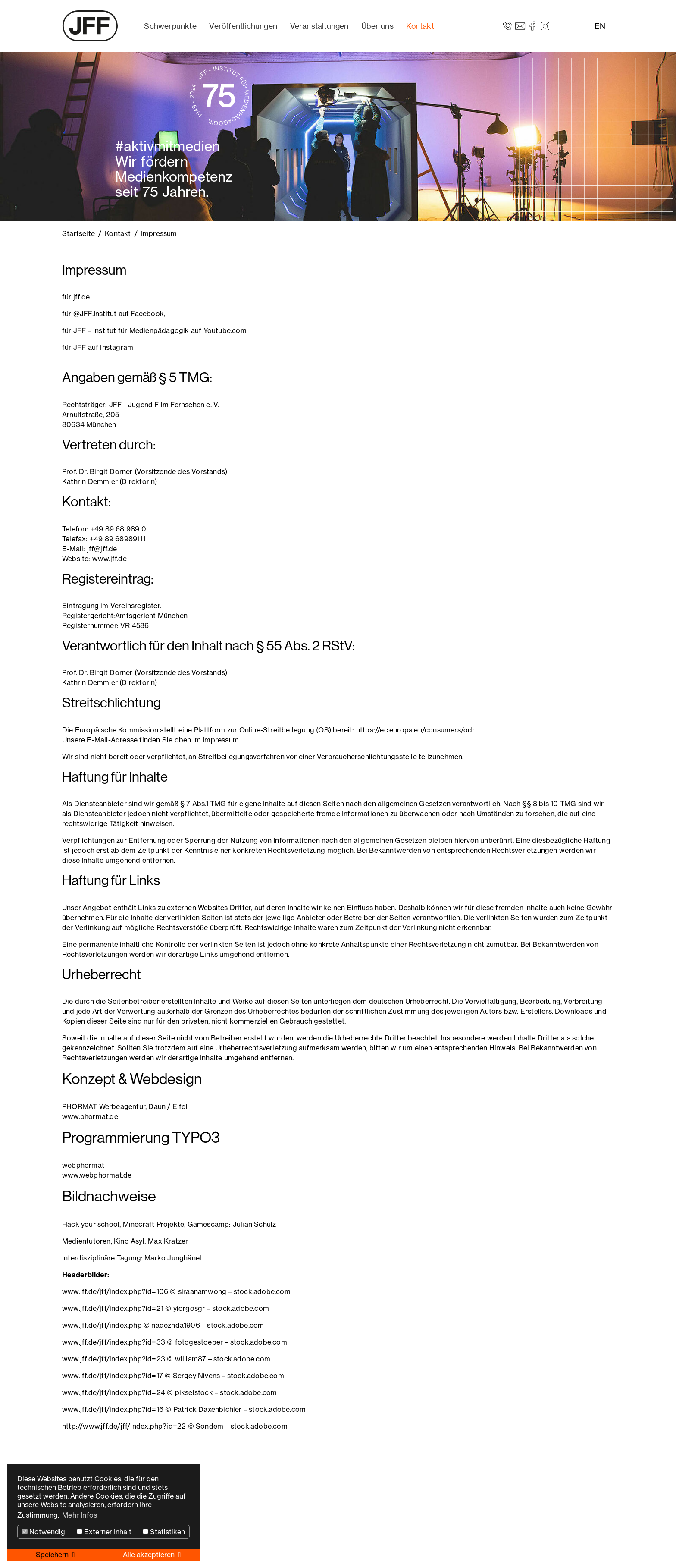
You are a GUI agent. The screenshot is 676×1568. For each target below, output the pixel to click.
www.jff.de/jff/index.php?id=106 (115, 1291)
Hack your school (90, 1224)
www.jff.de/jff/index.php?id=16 (112, 1409)
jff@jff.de (102, 548)
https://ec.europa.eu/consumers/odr (415, 730)
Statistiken (164, 1531)
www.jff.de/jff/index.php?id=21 (112, 1308)
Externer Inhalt (104, 1531)
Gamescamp (208, 1224)
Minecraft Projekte (154, 1224)
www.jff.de (109, 558)
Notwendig (43, 1531)
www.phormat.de (90, 1116)
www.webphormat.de (96, 1175)
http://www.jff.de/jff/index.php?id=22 (124, 1426)
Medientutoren (86, 1241)
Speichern (53, 1554)
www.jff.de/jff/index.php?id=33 (113, 1342)
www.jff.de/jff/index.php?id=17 (112, 1375)
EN (600, 26)
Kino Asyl (129, 1241)
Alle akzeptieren (149, 1554)
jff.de (81, 296)
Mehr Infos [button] (79, 1515)
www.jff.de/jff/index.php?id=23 (113, 1358)
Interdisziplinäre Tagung (101, 1258)
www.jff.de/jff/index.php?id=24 (113, 1392)
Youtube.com (225, 330)
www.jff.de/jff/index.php (102, 1325)
